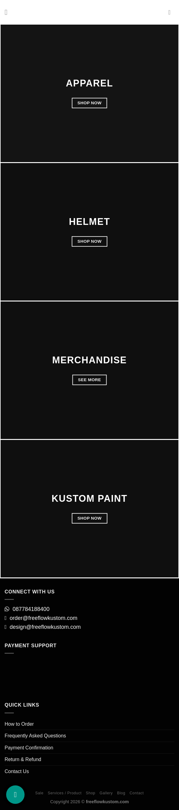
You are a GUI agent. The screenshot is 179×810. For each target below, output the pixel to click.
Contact (137, 793)
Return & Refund (23, 759)
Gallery (106, 793)
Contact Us (17, 771)
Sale (39, 793)
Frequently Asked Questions (35, 735)
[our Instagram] (15, 794)
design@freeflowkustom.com (46, 627)
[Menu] (8, 12)
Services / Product (64, 793)
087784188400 (31, 609)
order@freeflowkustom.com (43, 618)
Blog (121, 793)
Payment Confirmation (29, 747)
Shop (90, 793)
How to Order (19, 724)
